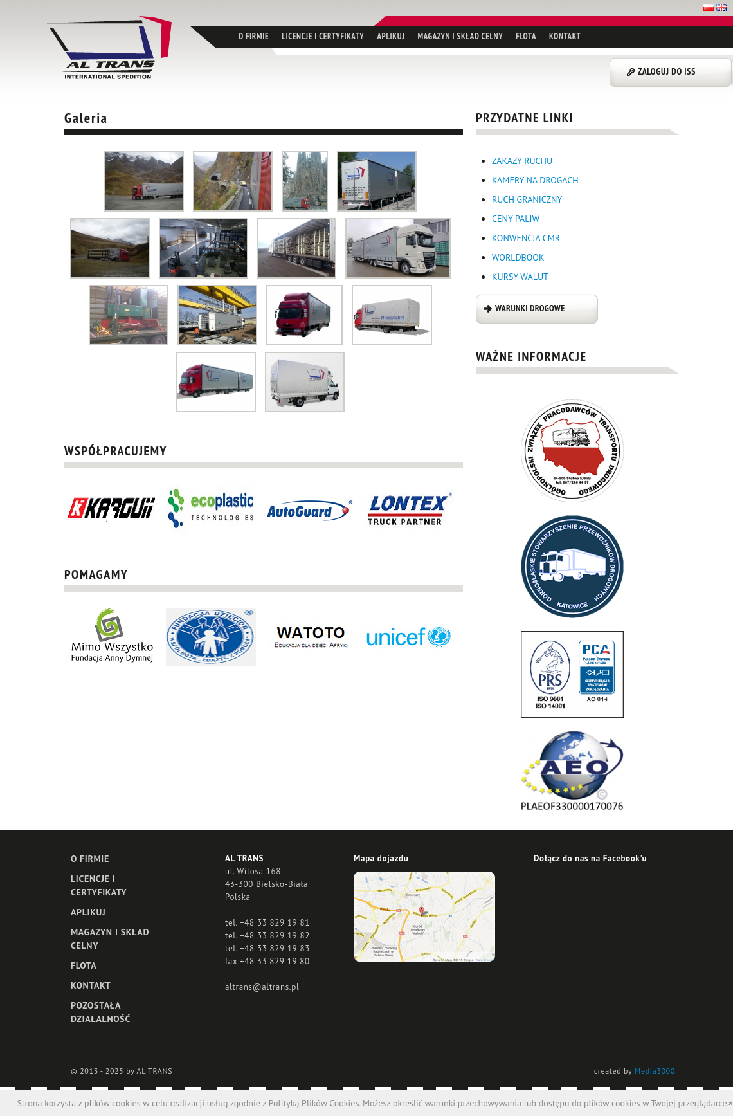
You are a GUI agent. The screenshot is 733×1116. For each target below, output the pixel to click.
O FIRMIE (254, 36)
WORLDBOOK (518, 257)
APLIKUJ (390, 36)
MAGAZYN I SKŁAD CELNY (460, 36)
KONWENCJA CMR (526, 238)
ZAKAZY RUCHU (522, 161)
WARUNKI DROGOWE (530, 308)
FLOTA (526, 36)
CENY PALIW (515, 218)
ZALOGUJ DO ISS (667, 71)
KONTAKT (565, 36)
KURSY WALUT (520, 276)
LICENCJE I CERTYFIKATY (323, 36)
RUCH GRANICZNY (527, 199)
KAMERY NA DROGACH (535, 180)
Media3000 (655, 1070)
